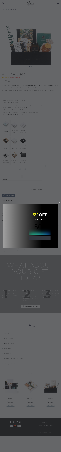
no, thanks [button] (40, 238)
